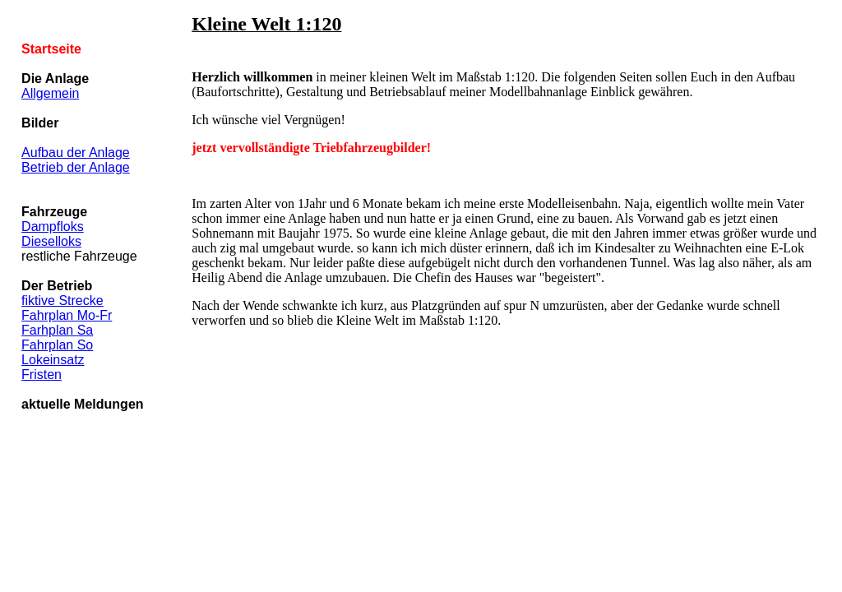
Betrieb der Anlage (75, 167)
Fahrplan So (57, 345)
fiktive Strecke (62, 301)
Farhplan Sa (57, 330)
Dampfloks (52, 227)
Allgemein (50, 93)
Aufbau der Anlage (75, 153)
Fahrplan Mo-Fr (66, 315)
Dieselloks (51, 241)
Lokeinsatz (53, 360)
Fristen (41, 375)
